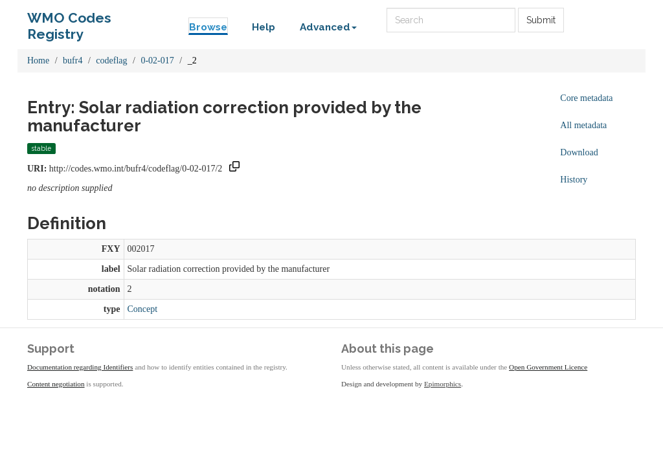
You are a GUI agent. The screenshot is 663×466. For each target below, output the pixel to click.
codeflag (111, 60)
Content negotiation (56, 384)
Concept (143, 309)
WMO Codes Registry (69, 21)
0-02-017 (157, 60)
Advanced (328, 27)
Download (579, 152)
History (573, 179)
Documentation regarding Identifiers (80, 367)
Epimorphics (442, 384)
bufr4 (72, 60)
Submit (541, 20)
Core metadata (586, 98)
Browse (208, 27)
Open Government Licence (548, 367)
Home (38, 60)
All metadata (583, 125)
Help (263, 27)
